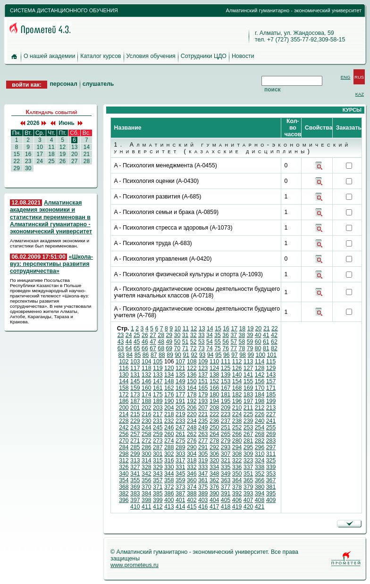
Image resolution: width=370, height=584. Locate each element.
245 (158, 427)
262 (192, 434)
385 (158, 493)
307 (226, 454)
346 (192, 473)
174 (146, 394)
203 (158, 407)
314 (146, 460)
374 (192, 487)
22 (16, 161)
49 (169, 341)
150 (192, 381)
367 (271, 480)
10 (39, 147)
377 (226, 487)
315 (158, 460)
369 (135, 487)
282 (260, 440)
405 (226, 500)
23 (28, 161)
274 (169, 440)
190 (169, 401)
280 (237, 440)
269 (271, 434)
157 (271, 381)
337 (248, 467)
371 (158, 487)
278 (214, 440)
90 (178, 355)
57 (233, 341)
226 (260, 414)
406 (237, 500)
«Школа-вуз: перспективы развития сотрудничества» (51, 264)
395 (271, 493)
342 (146, 473)
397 (135, 500)
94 (210, 355)
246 (169, 427)
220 (192, 414)
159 (135, 388)
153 (226, 381)
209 (226, 407)
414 (180, 506)
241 (271, 421)
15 (16, 154)
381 (271, 487)
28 (86, 161)
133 (158, 374)
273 (158, 440)
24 (39, 161)
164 (192, 388)
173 (135, 394)
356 (146, 480)
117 (135, 368)
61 (266, 341)
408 (260, 500)
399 (158, 500)
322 (237, 460)
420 (248, 506)
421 (260, 506)
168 (237, 388)
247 (180, 427)
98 (242, 355)
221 (203, 414)
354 (124, 480)
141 (248, 374)
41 (266, 335)
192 (192, 401)
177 (180, 394)
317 (180, 460)
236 (214, 421)
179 (203, 394)
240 (260, 421)
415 (192, 506)
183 (248, 394)
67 (153, 348)
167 (226, 388)
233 (180, 421)
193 (203, 401)
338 (260, 467)
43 (121, 341)
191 (180, 401)
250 (214, 427)
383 (135, 493)
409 (271, 500)
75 (217, 348)
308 (237, 454)
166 (214, 388)
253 (248, 427)
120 (169, 368)
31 (185, 335)
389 (203, 493)
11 (51, 147)
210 (237, 407)
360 (192, 480)
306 (214, 454)
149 (180, 381)
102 (124, 361)
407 (248, 500)
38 (242, 335)
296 (260, 447)
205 (180, 407)
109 (203, 361)
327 (135, 467)
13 (74, 147)
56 (225, 341)
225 (248, 414)
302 (169, 454)
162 (169, 388)
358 (169, 480)
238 (237, 421)
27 (74, 161)
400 (169, 500)
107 (180, 361)
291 (203, 447)
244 (146, 427)
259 (158, 434)
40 (258, 335)
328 (146, 467)
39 (250, 335)
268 (260, 434)
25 (51, 161)
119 (158, 368)
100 (261, 355)
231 (158, 421)
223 (226, 414)
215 (135, 414)
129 (271, 368)
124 (214, 368)
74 (209, 348)
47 (153, 341)
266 (237, 434)
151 (203, 381)
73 (201, 348)
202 (146, 407)
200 (124, 407)
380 (260, 487)
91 (186, 355)
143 (271, 374)
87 (154, 355)
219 (180, 414)
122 (192, 368)
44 (129, 341)
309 (248, 454)
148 (169, 381)
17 (39, 154)
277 (203, 440)
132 (146, 374)
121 (180, 368)
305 (203, 454)
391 (226, 493)
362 (214, 480)
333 (203, 467)
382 (124, 493)
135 (180, 374)
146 (146, 381)
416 (203, 506)
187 (135, 401)
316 (169, 460)
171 (271, 388)
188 (146, 401)
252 (237, 427)
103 (135, 361)
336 (237, 467)
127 (248, 368)
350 (237, 473)
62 (274, 341)
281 (248, 440)
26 (62, 161)
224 (237, 414)
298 (124, 454)
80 (258, 348)
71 (185, 348)
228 (124, 421)
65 (137, 348)
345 (180, 473)
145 (135, 381)
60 (258, 341)
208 (214, 407)
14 (86, 147)
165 (203, 388)
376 (214, 487)
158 (124, 388)
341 (135, 473)
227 (271, 414)
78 (242, 348)
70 (177, 348)
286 (146, 447)
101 (272, 355)
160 (146, 388)
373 (180, 487)
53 (201, 341)
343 (158, 473)
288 (169, 447)
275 (180, 440)
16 (28, 154)
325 (271, 460)
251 (226, 427)
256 (124, 434)
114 (260, 361)
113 (248, 361)
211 (248, 407)
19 (62, 154)
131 (135, 374)
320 (214, 460)
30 (28, 168)
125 (226, 368)
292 (214, 447)
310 (260, 454)
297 (271, 447)
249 (203, 427)
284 (124, 447)
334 (214, 467)
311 (271, 454)
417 (214, 506)
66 (145, 348)
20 (74, 154)
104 (146, 361)
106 (169, 361)
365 (248, 480)
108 (192, 361)
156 (260, 381)
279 (226, 440)
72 (193, 348)
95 (218, 355)
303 (180, 454)
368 (124, 487)
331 (180, 467)
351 (248, 473)
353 (271, 473)
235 (203, 421)
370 (146, 487)
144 (124, 381)
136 (192, 374)
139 (226, 374)
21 (86, 154)
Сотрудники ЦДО (204, 56)
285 (135, 447)
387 (180, 493)
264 (214, 434)
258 (146, 434)
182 (237, 394)
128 (260, 368)
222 (214, 414)
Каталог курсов (100, 56)
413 (169, 506)
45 (137, 341)
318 (192, 460)
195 (226, 401)
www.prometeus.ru (134, 565)
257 (135, 434)
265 (226, 434)
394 (260, 493)
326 (124, 467)
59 (250, 341)
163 (180, 388)
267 (248, 434)
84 (129, 355)
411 (146, 506)
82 (274, 348)
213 (271, 407)
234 (192, 421)
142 (260, 374)
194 (214, 401)
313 (135, 460)
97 (234, 355)
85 (138, 355)
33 (201, 335)
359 (180, 480)
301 (158, 454)
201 (135, 407)
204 (169, 407)
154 (237, 381)
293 (226, 447)
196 (237, 401)
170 (260, 388)
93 (202, 355)
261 (180, 434)
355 (135, 480)
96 (226, 355)
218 (169, 414)
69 (169, 348)
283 (271, 440)
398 (146, 500)
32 (193, 335)
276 (192, 440)
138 (214, 374)
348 (214, 473)
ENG (346, 77)
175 (158, 394)
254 (260, 427)
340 (124, 473)
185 (271, 394)
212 (260, 407)
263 (203, 434)
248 (192, 427)
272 (146, 440)
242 (124, 427)
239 (248, 421)
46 (145, 341)
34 (209, 335)
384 (146, 493)
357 (158, 480)
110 (214, 361)
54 (209, 341)
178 (192, 394)
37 (233, 335)
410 (135, 506)
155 (248, 381)
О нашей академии (49, 56)
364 (237, 480)
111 (226, 361)
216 (146, 414)
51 (185, 341)
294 (237, 447)
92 (194, 355)
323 (248, 460)
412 (158, 506)
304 (192, 454)
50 (177, 341)
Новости (243, 56)
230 (146, 421)
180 (214, 394)
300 (146, 454)
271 (135, 440)
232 (169, 421)
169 (248, 388)
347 (203, 473)
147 (158, 381)
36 (225, 335)
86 (146, 355)
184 (260, 394)
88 (162, 355)
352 (260, 473)
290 (192, 447)
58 (242, 341)
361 (203, 480)
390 (214, 493)
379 (248, 487)
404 (214, 500)
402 (192, 500)
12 (62, 147)
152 (214, 381)
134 (169, 374)
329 (158, 467)
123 (203, 368)
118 (146, 368)
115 (271, 361)
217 (158, 414)
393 (248, 493)
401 (180, 500)
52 (193, 341)
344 (169, 473)
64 (129, 348)
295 (248, 447)
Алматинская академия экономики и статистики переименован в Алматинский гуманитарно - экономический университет (51, 217)
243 (135, 427)
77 (233, 348)
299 (135, 454)
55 (217, 341)
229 (135, 421)
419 (237, 506)
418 (226, 506)
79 (250, 348)
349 (226, 473)
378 (237, 487)
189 (158, 401)
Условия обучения (151, 56)
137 (203, 374)
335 (226, 467)
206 (192, 407)
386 (169, 493)
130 (124, 374)
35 (217, 335)
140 (237, 374)
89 (170, 355)
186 (124, 401)
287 (158, 447)
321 (226, 460)
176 (169, 394)
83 (121, 355)
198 (260, 401)
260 (169, 434)
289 (180, 447)
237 (226, 421)
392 (237, 493)
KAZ (359, 94)
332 (192, 467)
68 (161, 348)
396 (124, 500)
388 (192, 493)
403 (203, 500)
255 (271, 427)
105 (158, 361)
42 (274, 335)
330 (169, 467)
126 (237, 368)
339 (271, 467)
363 (226, 480)
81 (266, 348)
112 (237, 361)
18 (51, 154)
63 (121, 348)
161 (158, 388)
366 (260, 480)
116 (124, 368)
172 (124, 394)
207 (203, 407)
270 (124, 440)
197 (248, 401)
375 (203, 487)
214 (124, 414)
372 (169, 487)
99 (250, 355)
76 (225, 348)
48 (161, 341)
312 (124, 460)
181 (226, 394)
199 (271, 401)
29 (16, 168)
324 (260, 460)
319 (203, 460)
